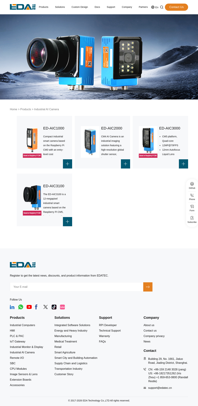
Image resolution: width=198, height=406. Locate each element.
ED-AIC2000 (111, 128)
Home (13, 109)
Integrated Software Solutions (72, 325)
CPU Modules (18, 368)
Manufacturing (63, 336)
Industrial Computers (22, 325)
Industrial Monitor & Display (26, 347)
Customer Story (63, 374)
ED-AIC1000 (53, 128)
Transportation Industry (68, 368)
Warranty (104, 336)
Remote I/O (17, 358)
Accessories (17, 385)
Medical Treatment (65, 341)
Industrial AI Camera (46, 109)
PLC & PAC (17, 336)
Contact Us (176, 7)
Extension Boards (20, 379)
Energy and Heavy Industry (70, 330)
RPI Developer (108, 325)
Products (25, 109)
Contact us (150, 330)
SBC (13, 363)
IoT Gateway (17, 341)
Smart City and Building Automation (75, 358)
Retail (57, 347)
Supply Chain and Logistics (70, 363)
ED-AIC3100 (53, 186)
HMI (12, 330)
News (147, 341)
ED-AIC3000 (169, 128)
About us (149, 325)
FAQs (102, 341)
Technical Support (110, 330)
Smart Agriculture (64, 352)
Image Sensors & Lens (24, 374)
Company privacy (154, 336)
